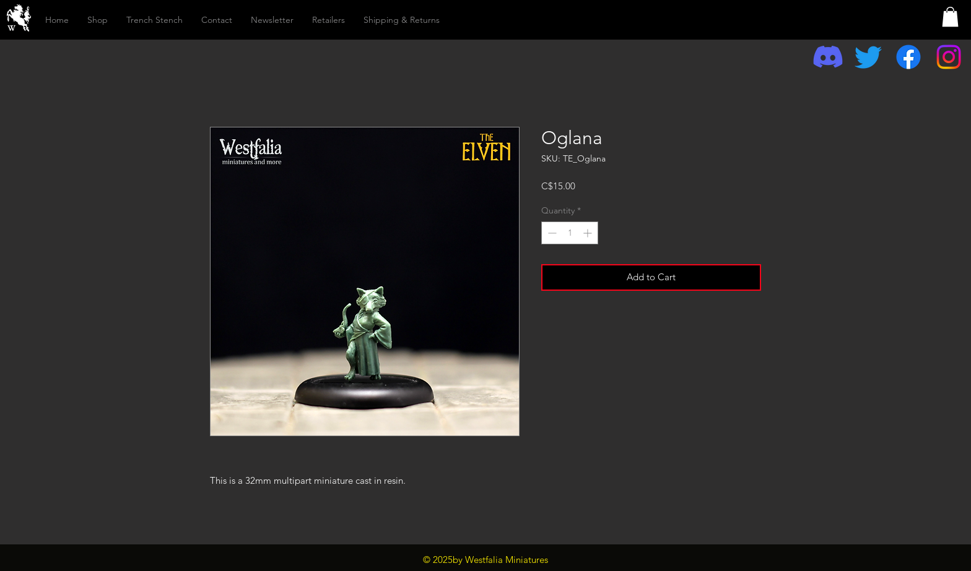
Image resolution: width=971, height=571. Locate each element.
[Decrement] (551, 233)
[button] (950, 17)
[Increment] (588, 233)
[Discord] (828, 57)
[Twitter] (868, 57)
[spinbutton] (570, 233)
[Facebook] (908, 57)
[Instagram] (949, 57)
